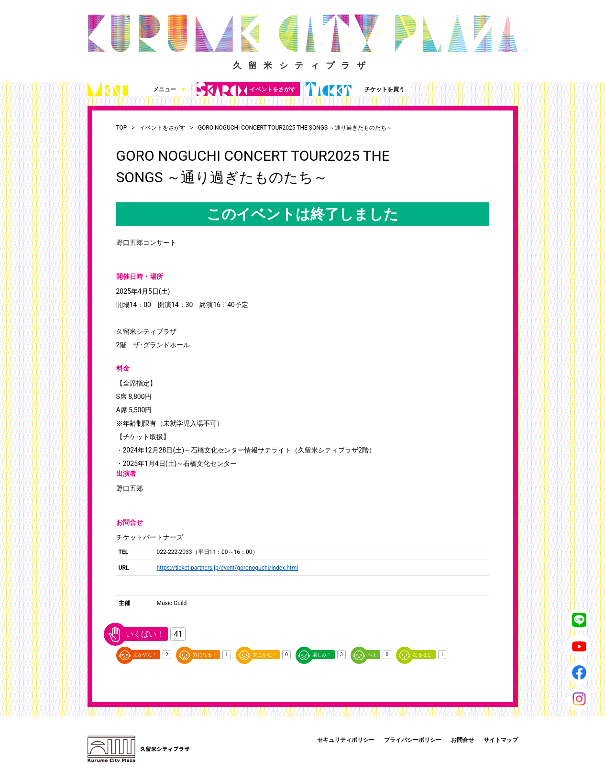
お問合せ (462, 740)
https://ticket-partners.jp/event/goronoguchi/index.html (227, 567)
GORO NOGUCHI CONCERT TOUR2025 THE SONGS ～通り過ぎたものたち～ (295, 127)
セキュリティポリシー (345, 740)
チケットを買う (355, 89)
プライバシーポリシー (412, 740)
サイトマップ (501, 740)
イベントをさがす (246, 89)
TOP (121, 127)
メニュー (137, 89)
